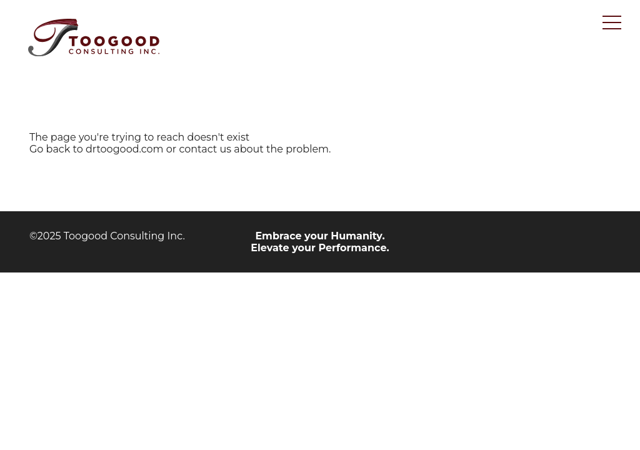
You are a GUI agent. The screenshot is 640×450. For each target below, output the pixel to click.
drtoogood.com (125, 149)
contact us (205, 149)
